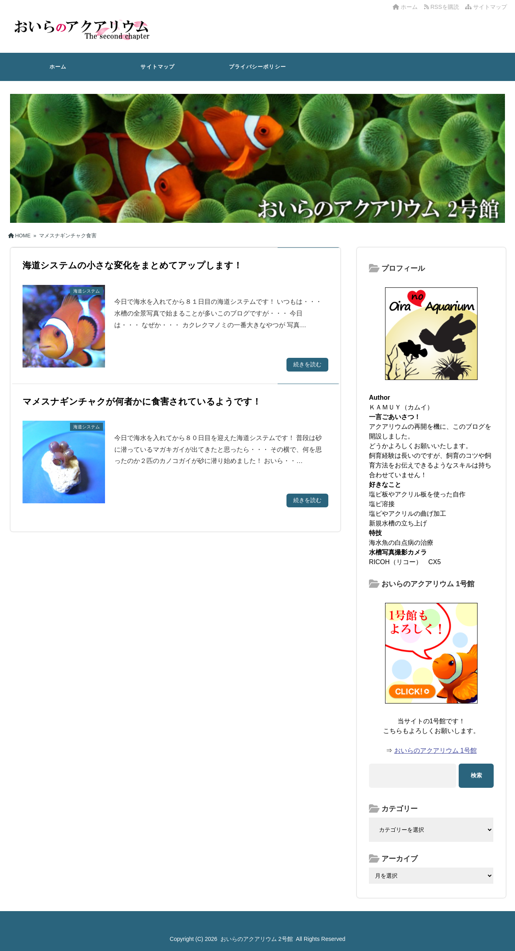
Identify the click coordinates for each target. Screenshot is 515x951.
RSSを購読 (443, 7)
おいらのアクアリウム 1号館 (435, 750)
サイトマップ (486, 7)
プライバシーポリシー (257, 67)
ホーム (405, 7)
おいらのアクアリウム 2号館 (256, 939)
